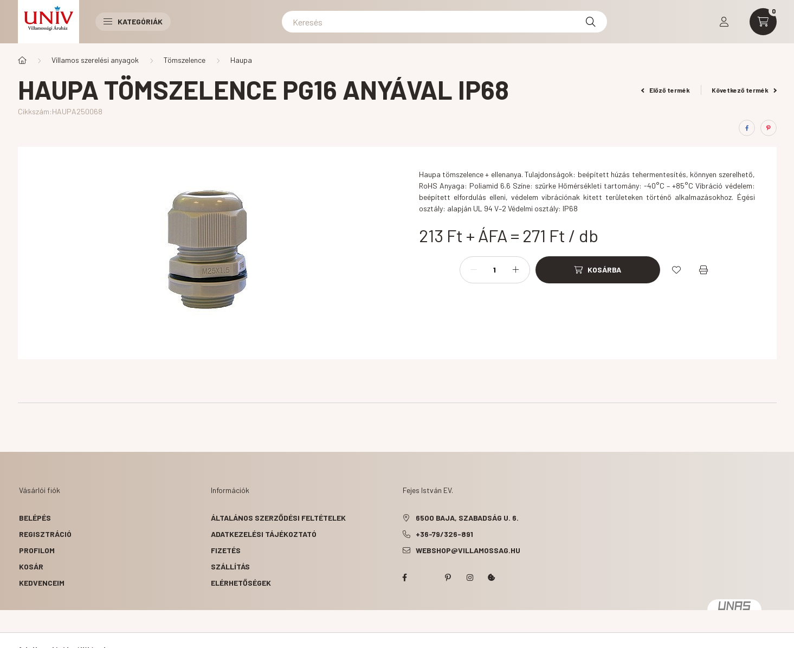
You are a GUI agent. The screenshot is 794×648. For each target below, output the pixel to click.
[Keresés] (444, 22)
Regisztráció (45, 534)
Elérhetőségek (241, 582)
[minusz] (474, 270)
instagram (470, 577)
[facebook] (747, 128)
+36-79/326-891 (444, 534)
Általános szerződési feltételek (278, 517)
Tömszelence (184, 59)
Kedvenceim (41, 582)
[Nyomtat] (703, 270)
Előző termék (665, 90)
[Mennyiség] (495, 270)
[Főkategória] (22, 60)
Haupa (241, 59)
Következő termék (744, 90)
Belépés (35, 517)
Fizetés (226, 550)
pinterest (448, 577)
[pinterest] (768, 128)
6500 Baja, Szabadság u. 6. (467, 517)
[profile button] (724, 21)
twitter (426, 577)
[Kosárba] (597, 269)
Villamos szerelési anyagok (95, 59)
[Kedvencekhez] (676, 270)
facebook (405, 577)
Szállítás (230, 566)
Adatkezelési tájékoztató (264, 534)
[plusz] (516, 270)
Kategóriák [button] (133, 21)
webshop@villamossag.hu (468, 550)
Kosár (31, 566)
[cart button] (763, 21)
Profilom (37, 550)
